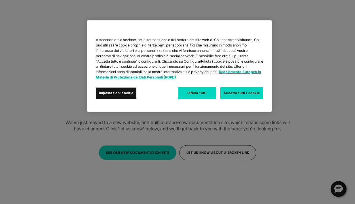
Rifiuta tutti (196, 93)
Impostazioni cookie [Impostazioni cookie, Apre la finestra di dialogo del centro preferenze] (116, 93)
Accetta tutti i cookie (241, 93)
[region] (179, 66)
